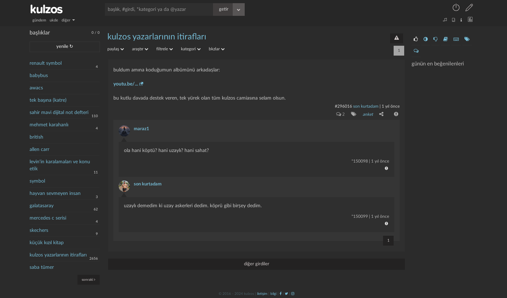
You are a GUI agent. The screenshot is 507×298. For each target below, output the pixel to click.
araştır (140, 49)
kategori (191, 49)
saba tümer (42, 267)
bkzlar (217, 49)
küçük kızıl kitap (47, 242)
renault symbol (46, 63)
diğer (68, 20)
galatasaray (42, 205)
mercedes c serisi (48, 218)
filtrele (164, 49)
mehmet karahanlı (49, 124)
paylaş (115, 49)
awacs (36, 87)
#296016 (343, 106)
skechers (39, 230)
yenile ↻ (64, 46)
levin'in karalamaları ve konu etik (60, 165)
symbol (37, 181)
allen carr (39, 149)
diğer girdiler (256, 263)
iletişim (262, 293)
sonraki (88, 279)
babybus (39, 75)
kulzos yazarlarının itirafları (58, 255)
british (36, 137)
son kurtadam (365, 106)
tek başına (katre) (48, 100)
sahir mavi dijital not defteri (59, 112)
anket (368, 114)
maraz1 (141, 128)
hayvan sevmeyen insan (55, 193)
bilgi (273, 293)
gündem (39, 20)
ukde (54, 20)
